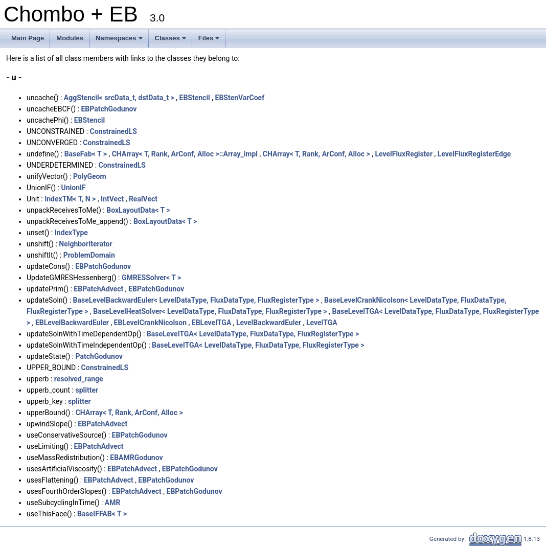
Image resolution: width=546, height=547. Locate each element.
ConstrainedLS (113, 131)
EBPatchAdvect (98, 289)
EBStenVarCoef (240, 98)
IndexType (71, 233)
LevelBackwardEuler (268, 322)
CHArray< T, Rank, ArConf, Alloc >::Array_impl (185, 154)
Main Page (27, 38)
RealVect (143, 199)
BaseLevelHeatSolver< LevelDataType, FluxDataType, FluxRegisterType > (210, 311)
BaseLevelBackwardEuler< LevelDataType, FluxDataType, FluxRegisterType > (196, 300)
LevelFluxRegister (404, 154)
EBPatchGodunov (108, 109)
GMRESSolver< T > (151, 278)
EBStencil (194, 98)
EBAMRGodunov (136, 457)
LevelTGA (321, 322)
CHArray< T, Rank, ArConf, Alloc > (316, 154)
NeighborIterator (85, 244)
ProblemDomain (89, 255)
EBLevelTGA (212, 322)
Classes (171, 41)
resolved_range (78, 379)
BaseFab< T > (85, 154)
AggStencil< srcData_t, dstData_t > (119, 98)
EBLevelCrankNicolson (150, 322)
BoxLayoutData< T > (138, 210)
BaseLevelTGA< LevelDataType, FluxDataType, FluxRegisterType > (253, 334)
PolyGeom (89, 176)
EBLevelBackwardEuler (72, 322)
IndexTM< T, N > (70, 199)
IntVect (112, 199)
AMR (113, 502)
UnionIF (73, 188)
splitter (86, 390)
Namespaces (120, 41)
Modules (69, 38)
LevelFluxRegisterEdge (474, 154)
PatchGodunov (99, 356)
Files (209, 41)
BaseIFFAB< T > (102, 514)
